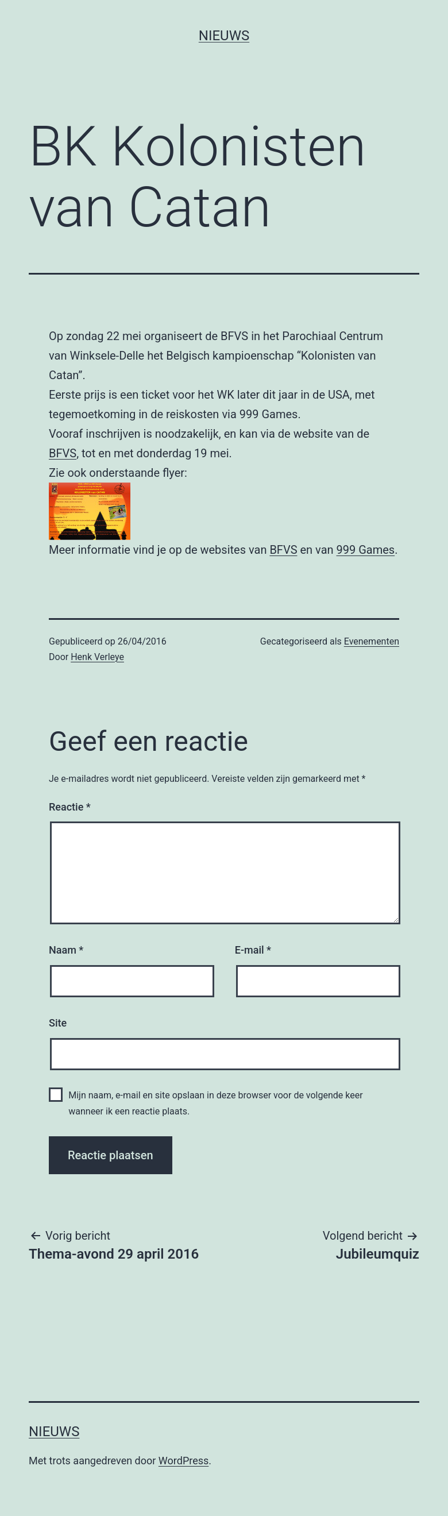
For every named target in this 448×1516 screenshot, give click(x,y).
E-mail (253, 950)
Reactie (70, 807)
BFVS (62, 453)
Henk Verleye (97, 656)
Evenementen (371, 641)
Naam (66, 950)
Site (58, 1023)
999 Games (366, 550)
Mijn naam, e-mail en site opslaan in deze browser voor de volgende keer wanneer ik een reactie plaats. (215, 1103)
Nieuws (224, 36)
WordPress (183, 1461)
